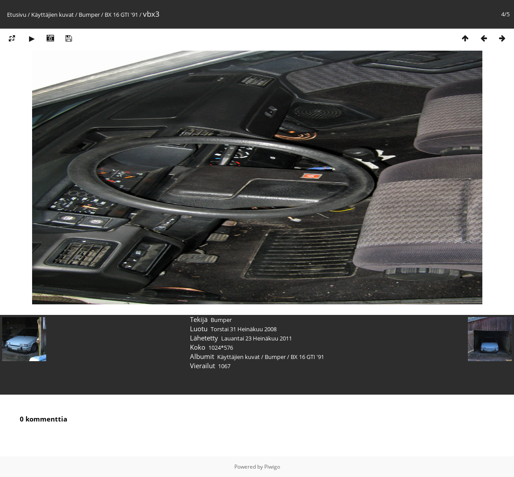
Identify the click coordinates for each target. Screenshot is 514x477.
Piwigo (272, 466)
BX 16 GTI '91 (121, 14)
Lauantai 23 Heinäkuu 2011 (256, 338)
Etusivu (16, 14)
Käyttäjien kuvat (52, 14)
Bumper (89, 14)
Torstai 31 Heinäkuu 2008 (244, 329)
